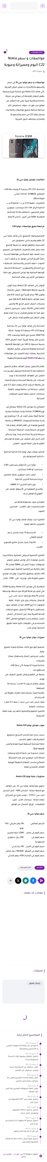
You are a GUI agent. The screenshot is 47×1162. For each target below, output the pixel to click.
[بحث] (4, 6)
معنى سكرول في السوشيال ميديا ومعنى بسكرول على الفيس (24, 1069)
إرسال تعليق (34, 983)
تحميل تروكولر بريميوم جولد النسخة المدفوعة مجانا (23, 1058)
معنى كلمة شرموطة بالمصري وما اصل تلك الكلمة (21, 1090)
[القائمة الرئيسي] (42, 6)
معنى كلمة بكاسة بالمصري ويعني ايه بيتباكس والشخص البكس (22, 1079)
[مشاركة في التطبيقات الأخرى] (11, 880)
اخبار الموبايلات (37, 52)
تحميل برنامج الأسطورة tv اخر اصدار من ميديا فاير (21, 1122)
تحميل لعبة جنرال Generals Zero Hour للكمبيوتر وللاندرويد (22, 1140)
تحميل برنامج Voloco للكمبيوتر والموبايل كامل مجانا (25, 1111)
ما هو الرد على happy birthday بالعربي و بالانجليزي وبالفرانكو (22, 1047)
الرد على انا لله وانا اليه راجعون (25, 1131)
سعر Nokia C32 (35, 358)
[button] (33, 880)
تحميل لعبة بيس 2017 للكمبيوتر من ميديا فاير (23, 1101)
